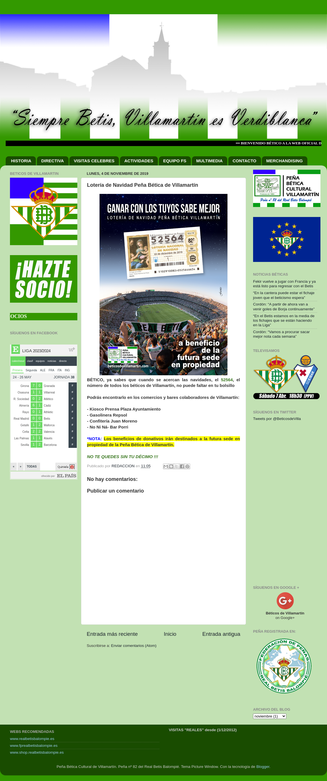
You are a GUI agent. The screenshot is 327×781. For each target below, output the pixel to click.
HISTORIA (21, 160)
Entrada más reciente (112, 634)
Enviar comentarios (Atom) (134, 645)
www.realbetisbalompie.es (32, 739)
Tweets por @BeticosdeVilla (277, 419)
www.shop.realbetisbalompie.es (37, 752)
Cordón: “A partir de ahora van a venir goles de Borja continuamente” (283, 306)
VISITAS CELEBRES (94, 160)
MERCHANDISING (284, 160)
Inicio (170, 634)
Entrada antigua (221, 634)
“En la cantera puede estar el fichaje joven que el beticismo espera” (283, 295)
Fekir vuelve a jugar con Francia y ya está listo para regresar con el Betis (284, 283)
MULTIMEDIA (209, 160)
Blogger (262, 766)
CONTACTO (244, 160)
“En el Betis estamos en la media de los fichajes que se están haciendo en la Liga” (283, 320)
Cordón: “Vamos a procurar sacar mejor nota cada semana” (281, 334)
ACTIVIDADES (138, 160)
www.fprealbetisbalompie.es (33, 745)
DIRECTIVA (52, 160)
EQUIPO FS (175, 160)
